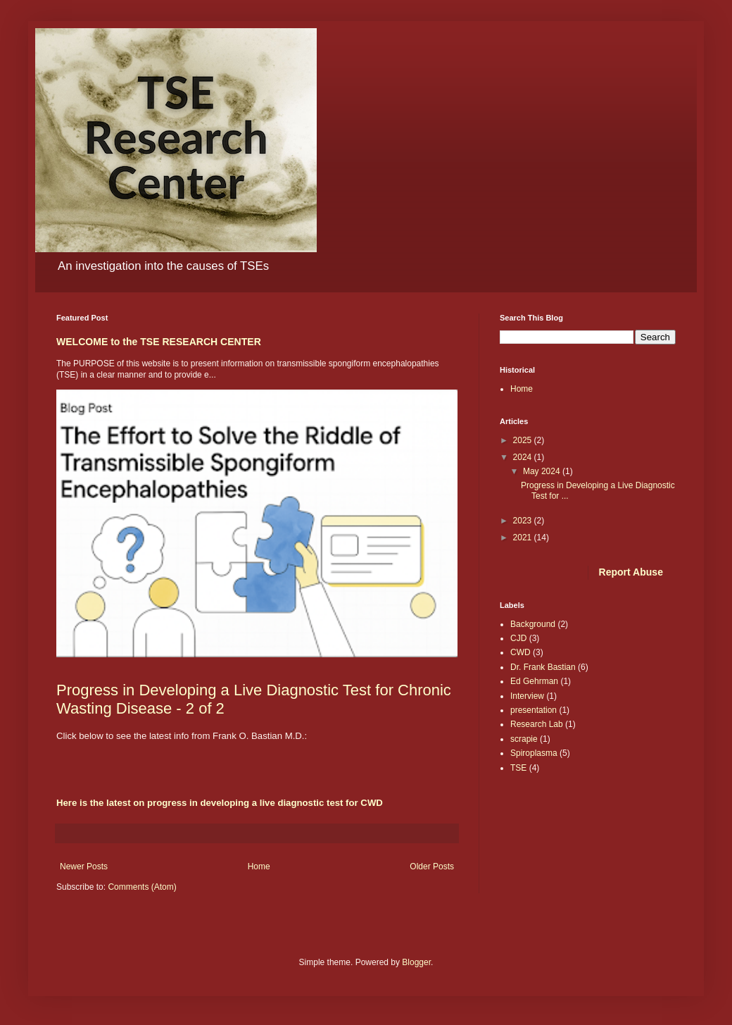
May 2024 (542, 471)
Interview (527, 696)
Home (259, 866)
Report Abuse (631, 572)
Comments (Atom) (142, 887)
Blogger (416, 962)
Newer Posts (84, 866)
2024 (523, 457)
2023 (523, 521)
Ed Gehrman (534, 681)
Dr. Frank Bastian (543, 667)
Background (532, 624)
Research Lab (536, 724)
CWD (520, 652)
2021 (523, 537)
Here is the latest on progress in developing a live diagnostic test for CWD (219, 802)
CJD (518, 638)
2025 (523, 440)
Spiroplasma (533, 753)
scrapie (524, 739)
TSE (518, 768)
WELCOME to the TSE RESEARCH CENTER (158, 341)
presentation (533, 710)
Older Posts (432, 866)
